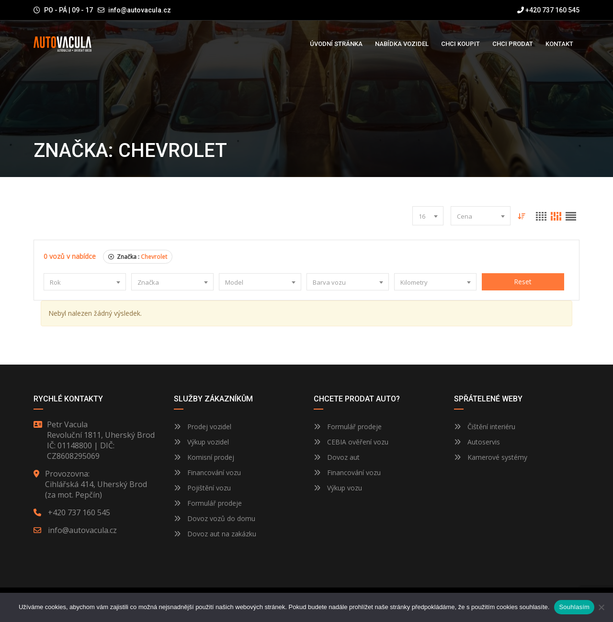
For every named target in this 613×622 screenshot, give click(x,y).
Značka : (137, 257)
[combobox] (427, 215)
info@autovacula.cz (139, 10)
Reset (523, 281)
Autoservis (477, 441)
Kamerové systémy (490, 457)
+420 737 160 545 (548, 10)
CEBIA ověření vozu (357, 441)
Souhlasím (574, 607)
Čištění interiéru (484, 426)
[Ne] (601, 607)
